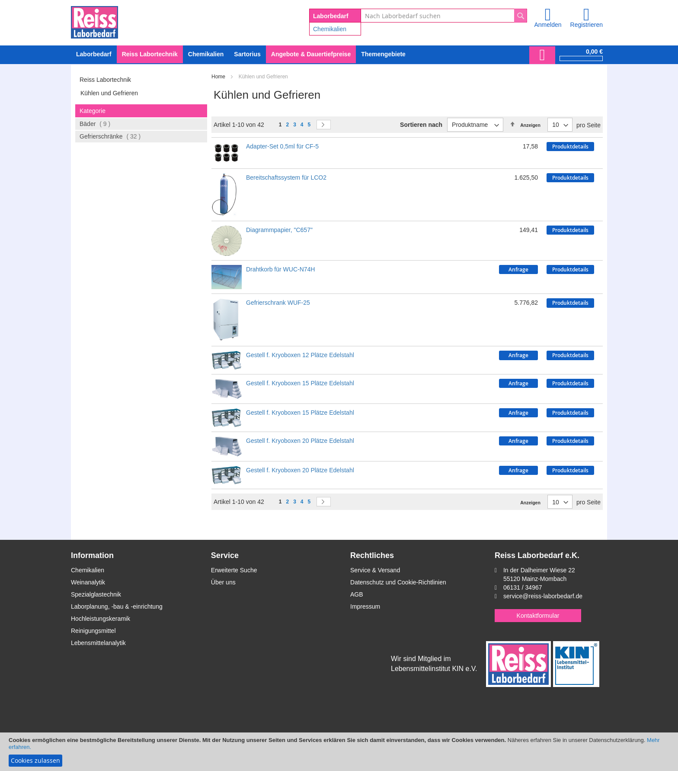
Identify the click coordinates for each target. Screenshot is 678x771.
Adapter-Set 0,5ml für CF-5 (282, 146)
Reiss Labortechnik (105, 79)
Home (219, 77)
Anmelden (547, 24)
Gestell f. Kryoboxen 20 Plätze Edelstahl (300, 440)
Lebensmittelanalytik (98, 642)
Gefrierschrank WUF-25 (278, 302)
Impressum (365, 606)
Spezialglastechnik (96, 594)
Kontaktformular (538, 615)
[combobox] (444, 16)
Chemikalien (329, 29)
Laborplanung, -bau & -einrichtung (117, 606)
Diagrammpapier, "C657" (279, 229)
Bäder (102, 123)
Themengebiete (383, 54)
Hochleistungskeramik (100, 618)
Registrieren (586, 24)
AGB (356, 594)
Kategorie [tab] (93, 110)
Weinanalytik (88, 582)
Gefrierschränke (117, 136)
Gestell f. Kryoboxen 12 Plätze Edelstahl (300, 355)
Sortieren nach (421, 124)
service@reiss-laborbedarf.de (542, 596)
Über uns (223, 582)
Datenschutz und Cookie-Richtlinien (398, 582)
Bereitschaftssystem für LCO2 (286, 177)
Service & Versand (375, 570)
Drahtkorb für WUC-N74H (280, 269)
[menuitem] (206, 54)
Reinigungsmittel (93, 630)
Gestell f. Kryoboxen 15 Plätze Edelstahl (300, 383)
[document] (339, 752)
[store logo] (94, 21)
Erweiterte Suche (234, 570)
